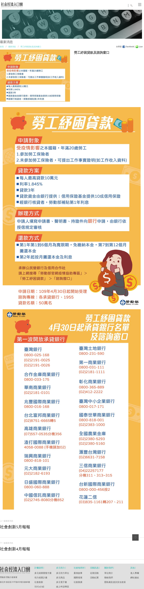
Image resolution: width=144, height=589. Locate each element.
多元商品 (60, 577)
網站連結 (134, 577)
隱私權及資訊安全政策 (115, 582)
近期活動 (94, 573)
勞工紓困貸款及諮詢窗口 (31, 47)
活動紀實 (94, 577)
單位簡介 (108, 573)
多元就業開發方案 (43, 573)
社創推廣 (78, 582)
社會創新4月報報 (15, 549)
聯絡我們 (108, 577)
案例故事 (78, 573)
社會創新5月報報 (15, 527)
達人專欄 (134, 573)
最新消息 (12, 47)
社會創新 (38, 582)
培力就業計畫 (40, 577)
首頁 (2, 47)
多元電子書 (61, 582)
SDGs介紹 (39, 586)
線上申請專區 (62, 586)
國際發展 (78, 577)
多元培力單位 (62, 573)
